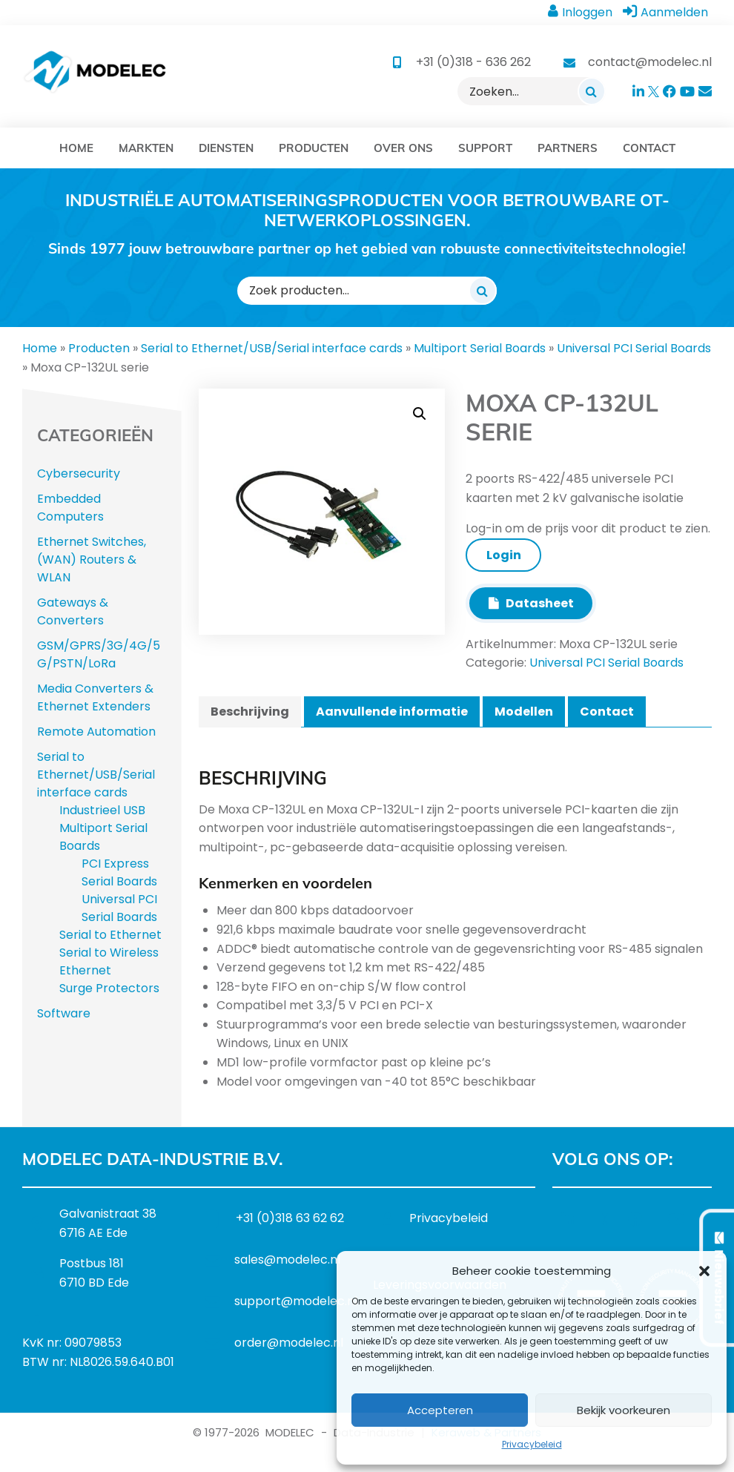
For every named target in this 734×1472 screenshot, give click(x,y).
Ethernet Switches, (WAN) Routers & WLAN (91, 559)
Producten (99, 348)
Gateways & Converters (72, 611)
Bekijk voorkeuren (623, 1410)
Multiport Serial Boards (480, 348)
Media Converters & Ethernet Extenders (95, 697)
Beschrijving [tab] (250, 711)
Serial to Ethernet (110, 934)
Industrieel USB (102, 810)
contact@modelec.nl (650, 61)
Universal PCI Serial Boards (634, 348)
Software (63, 1013)
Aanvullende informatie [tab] (392, 711)
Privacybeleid (532, 1444)
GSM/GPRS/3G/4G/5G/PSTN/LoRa (98, 654)
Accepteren (440, 1410)
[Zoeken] (592, 91)
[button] (704, 1271)
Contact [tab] (607, 711)
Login (503, 555)
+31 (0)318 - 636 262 (473, 61)
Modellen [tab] (524, 711)
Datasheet (531, 603)
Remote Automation (96, 731)
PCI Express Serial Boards (119, 872)
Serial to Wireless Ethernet (109, 961)
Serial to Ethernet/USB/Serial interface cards (272, 348)
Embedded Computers (70, 507)
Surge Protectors (109, 988)
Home (39, 348)
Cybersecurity (78, 473)
